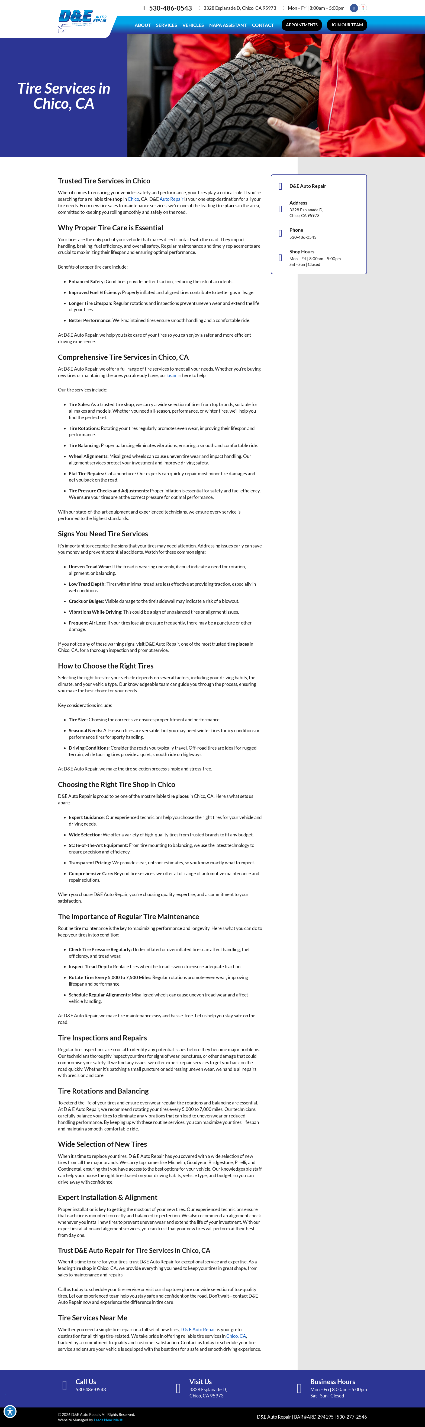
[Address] (280, 209)
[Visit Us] (178, 1388)
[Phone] (280, 233)
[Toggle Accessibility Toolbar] (10, 1411)
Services (166, 25)
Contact (263, 25)
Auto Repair (171, 199)
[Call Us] (65, 1385)
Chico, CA (236, 1336)
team (172, 375)
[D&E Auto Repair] (280, 186)
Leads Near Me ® (108, 1420)
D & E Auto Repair (198, 1329)
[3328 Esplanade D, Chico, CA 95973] (199, 8)
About (143, 25)
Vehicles (193, 25)
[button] (302, 25)
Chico (133, 199)
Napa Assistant (228, 25)
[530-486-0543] (144, 8)
